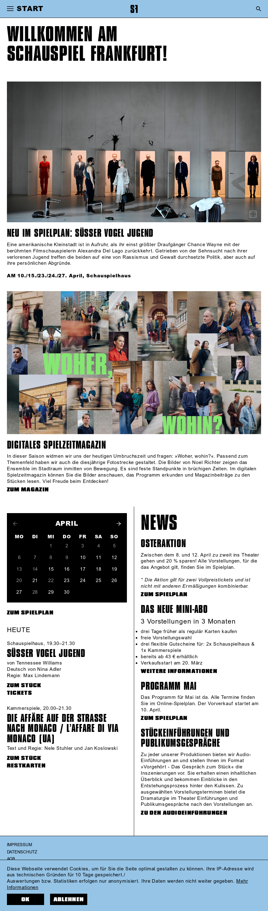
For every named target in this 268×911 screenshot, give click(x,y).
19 (114, 569)
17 (83, 569)
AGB (11, 859)
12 (114, 558)
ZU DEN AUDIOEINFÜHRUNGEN (184, 813)
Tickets (19, 693)
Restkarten (26, 766)
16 (67, 569)
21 (35, 581)
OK (25, 900)
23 (67, 581)
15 (51, 569)
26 (114, 581)
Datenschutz (22, 852)
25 (98, 581)
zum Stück (24, 685)
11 (98, 558)
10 (83, 558)
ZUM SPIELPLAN (164, 594)
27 (19, 592)
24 (83, 581)
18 (98, 569)
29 (51, 592)
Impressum (19, 844)
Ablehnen (69, 900)
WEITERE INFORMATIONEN (179, 671)
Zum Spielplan (30, 613)
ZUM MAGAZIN (28, 490)
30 (67, 592)
